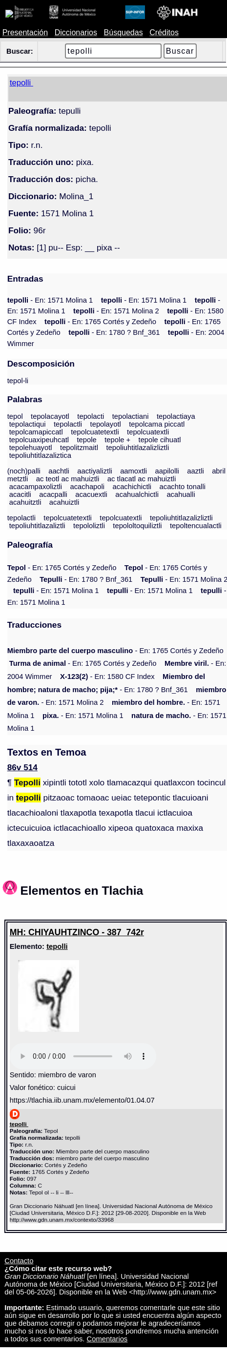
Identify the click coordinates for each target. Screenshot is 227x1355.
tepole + (117, 440)
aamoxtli (133, 471)
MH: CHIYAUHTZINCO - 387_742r (77, 932)
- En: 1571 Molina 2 (116, 311)
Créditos (164, 32)
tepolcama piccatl (157, 424)
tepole (87, 440)
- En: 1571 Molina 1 (50, 300)
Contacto (18, 1261)
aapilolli (167, 471)
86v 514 (22, 767)
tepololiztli (89, 526)
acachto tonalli (183, 487)
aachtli (58, 471)
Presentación (25, 32)
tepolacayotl (50, 416)
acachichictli (132, 487)
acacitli (20, 494)
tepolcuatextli (148, 432)
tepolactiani (130, 416)
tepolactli (68, 424)
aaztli (195, 471)
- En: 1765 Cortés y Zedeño (100, 322)
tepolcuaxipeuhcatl (39, 440)
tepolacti (90, 416)
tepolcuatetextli (95, 432)
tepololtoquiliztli (137, 526)
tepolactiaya (176, 416)
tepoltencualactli (196, 526)
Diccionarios (76, 32)
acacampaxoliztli (35, 487)
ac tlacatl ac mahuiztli (141, 479)
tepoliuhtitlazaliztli (37, 526)
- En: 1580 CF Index (107, 676)
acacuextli (91, 494)
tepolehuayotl (30, 448)
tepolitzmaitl (79, 448)
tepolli (56, 946)
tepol (15, 416)
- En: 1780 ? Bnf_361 (114, 332)
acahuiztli (64, 502)
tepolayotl (105, 424)
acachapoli (87, 487)
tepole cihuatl (160, 440)
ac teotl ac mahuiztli (68, 479)
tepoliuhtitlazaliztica (40, 455)
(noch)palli (24, 471)
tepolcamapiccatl (36, 432)
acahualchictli (137, 494)
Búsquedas (123, 32)
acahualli (180, 494)
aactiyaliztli (94, 471)
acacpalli (53, 494)
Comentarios (107, 1339)
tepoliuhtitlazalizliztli (137, 448)
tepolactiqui (27, 424)
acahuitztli (25, 502)
